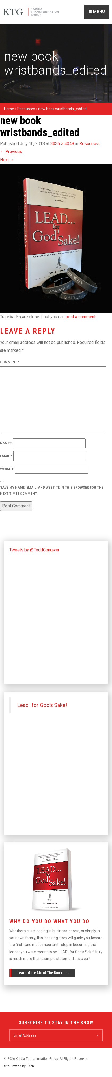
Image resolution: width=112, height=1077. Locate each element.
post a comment (81, 316)
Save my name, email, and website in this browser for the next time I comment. (51, 490)
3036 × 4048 (62, 143)
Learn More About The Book (39, 973)
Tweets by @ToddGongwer (34, 549)
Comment (9, 362)
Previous (11, 151)
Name (6, 443)
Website (7, 469)
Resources (26, 109)
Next (7, 159)
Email (6, 456)
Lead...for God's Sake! (42, 705)
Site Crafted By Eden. (19, 1066)
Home (9, 109)
